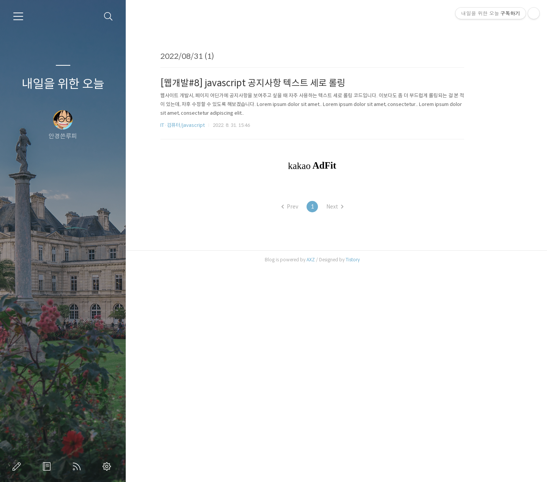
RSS (78, 466)
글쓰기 (18, 466)
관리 (108, 466)
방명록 (48, 466)
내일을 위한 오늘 (63, 84)
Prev (313, 419)
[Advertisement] (337, 97)
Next (358, 419)
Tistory (377, 472)
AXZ (335, 472)
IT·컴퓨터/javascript (207, 231)
